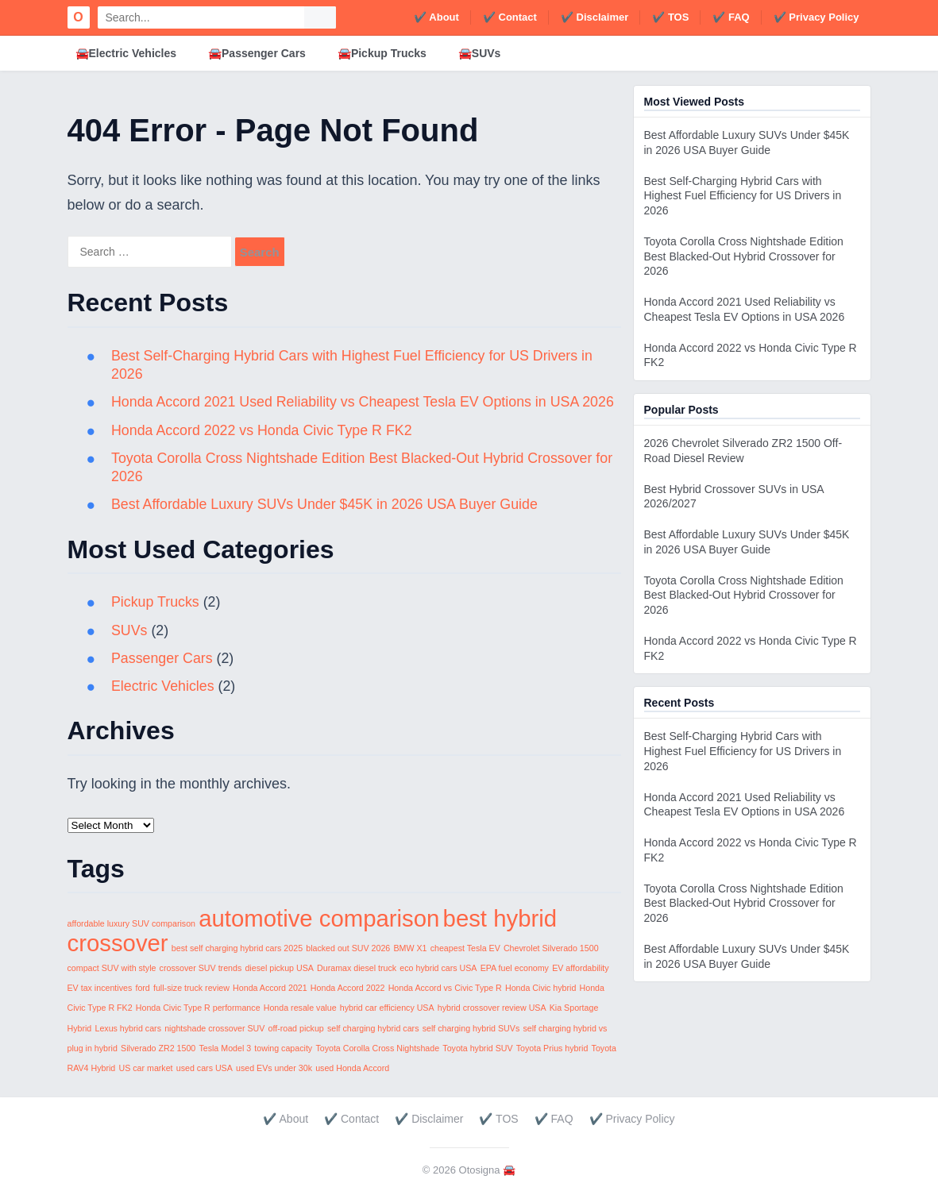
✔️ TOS (670, 17)
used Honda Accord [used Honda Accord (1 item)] (352, 1068)
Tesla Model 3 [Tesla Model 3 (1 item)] (225, 1048)
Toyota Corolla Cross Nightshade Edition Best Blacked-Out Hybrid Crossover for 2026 (743, 256)
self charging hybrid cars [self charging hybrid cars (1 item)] (373, 1028)
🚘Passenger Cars (257, 53)
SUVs (130, 630)
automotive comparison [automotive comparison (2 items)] (319, 918)
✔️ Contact (510, 17)
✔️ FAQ (730, 17)
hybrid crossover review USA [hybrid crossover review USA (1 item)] (492, 1007)
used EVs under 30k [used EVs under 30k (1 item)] (274, 1068)
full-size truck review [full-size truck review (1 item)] (191, 987)
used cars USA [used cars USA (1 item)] (204, 1068)
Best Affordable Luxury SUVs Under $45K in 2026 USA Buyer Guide (327, 504)
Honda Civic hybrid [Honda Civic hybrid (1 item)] (540, 987)
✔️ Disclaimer (594, 17)
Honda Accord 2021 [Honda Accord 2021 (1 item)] (270, 987)
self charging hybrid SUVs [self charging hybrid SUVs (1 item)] (471, 1028)
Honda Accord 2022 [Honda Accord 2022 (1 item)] (348, 987)
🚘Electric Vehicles (126, 53)
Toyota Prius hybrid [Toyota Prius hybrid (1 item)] (552, 1048)
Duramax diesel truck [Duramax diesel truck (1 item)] (356, 968)
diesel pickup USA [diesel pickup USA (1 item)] (279, 968)
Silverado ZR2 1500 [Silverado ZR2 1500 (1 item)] (158, 1048)
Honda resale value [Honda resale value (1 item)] (300, 1007)
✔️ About (436, 17)
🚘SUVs (479, 53)
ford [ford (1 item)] (142, 987)
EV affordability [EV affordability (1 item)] (580, 968)
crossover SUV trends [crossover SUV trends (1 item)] (201, 968)
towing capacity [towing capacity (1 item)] (283, 1048)
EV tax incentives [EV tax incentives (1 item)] (100, 987)
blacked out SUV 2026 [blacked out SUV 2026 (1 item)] (348, 948)
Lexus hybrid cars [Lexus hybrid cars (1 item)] (128, 1028)
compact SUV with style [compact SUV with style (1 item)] (112, 968)
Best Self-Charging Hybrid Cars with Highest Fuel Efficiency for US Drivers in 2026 (743, 196)
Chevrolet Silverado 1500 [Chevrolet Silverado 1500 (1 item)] (551, 948)
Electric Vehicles (164, 686)
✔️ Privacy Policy (816, 17)
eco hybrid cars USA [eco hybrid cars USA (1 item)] (438, 968)
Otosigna (479, 1170)
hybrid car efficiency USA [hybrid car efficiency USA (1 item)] (387, 1007)
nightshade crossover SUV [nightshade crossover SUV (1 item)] (214, 1028)
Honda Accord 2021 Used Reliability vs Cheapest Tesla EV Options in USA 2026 (366, 402)
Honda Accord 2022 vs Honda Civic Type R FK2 (264, 430)
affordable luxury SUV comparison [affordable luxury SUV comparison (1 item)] (132, 923)
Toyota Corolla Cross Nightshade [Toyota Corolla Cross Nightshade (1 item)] (377, 1048)
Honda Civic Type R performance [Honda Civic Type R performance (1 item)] (198, 1007)
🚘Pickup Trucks (382, 53)
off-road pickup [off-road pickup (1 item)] (296, 1028)
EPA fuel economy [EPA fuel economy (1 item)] (515, 968)
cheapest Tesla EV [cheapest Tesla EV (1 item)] (465, 948)
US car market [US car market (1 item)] (145, 1068)
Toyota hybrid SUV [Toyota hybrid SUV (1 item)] (477, 1048)
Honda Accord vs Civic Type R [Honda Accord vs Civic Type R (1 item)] (445, 987)
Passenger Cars (163, 658)
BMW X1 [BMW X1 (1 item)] (410, 948)
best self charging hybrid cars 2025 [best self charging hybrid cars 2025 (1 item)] (237, 948)
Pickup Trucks (156, 602)
